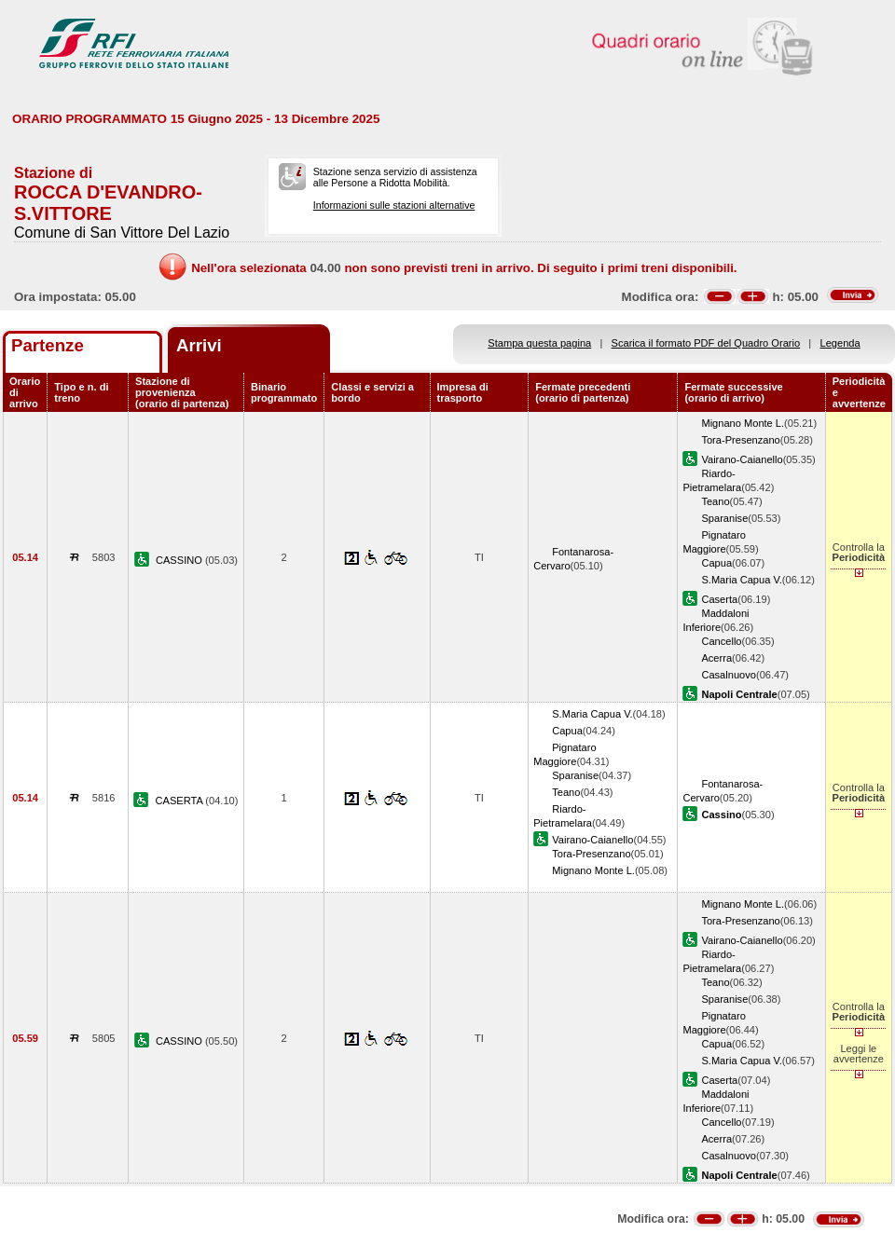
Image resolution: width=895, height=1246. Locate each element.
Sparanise (724, 518)
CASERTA (181, 800)
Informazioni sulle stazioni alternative (394, 205)
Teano (715, 501)
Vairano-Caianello (741, 459)
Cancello (721, 641)
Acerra (716, 658)
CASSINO (180, 560)
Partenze (47, 345)
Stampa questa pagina (539, 343)
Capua (716, 562)
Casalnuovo (728, 674)
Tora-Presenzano (740, 439)
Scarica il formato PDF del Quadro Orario (706, 343)
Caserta (719, 599)
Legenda (840, 343)
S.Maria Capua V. (741, 579)
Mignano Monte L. (742, 423)
